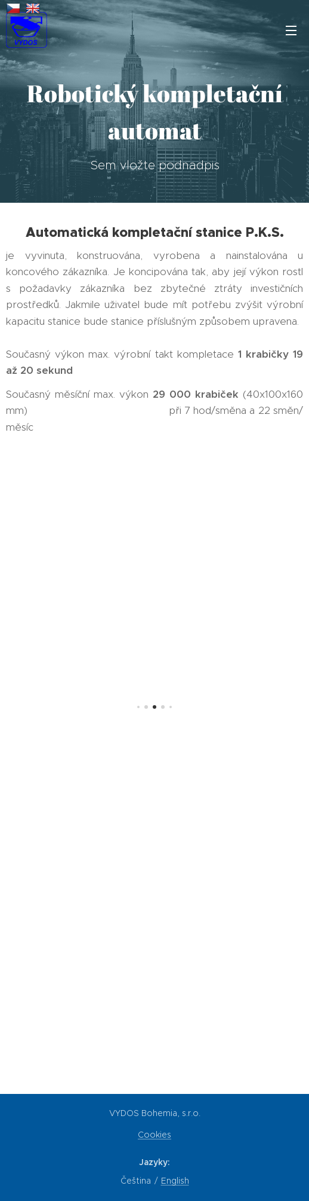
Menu (291, 30)
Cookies (154, 1134)
